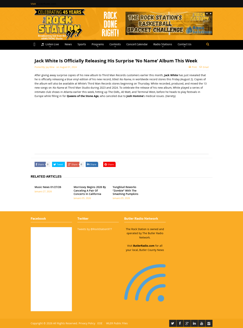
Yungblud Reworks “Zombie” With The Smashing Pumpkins (125, 190)
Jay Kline (50, 67)
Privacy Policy (87, 323)
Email (204, 67)
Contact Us (184, 44)
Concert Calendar (137, 44)
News (68, 44)
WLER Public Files (117, 323)
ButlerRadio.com (46, 3)
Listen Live (50, 44)
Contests (115, 44)
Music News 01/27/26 (48, 187)
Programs (98, 44)
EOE (99, 323)
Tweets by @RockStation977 (94, 229)
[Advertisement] (122, 128)
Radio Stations (162, 44)
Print (193, 67)
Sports (82, 44)
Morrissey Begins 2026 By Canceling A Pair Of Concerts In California (90, 190)
